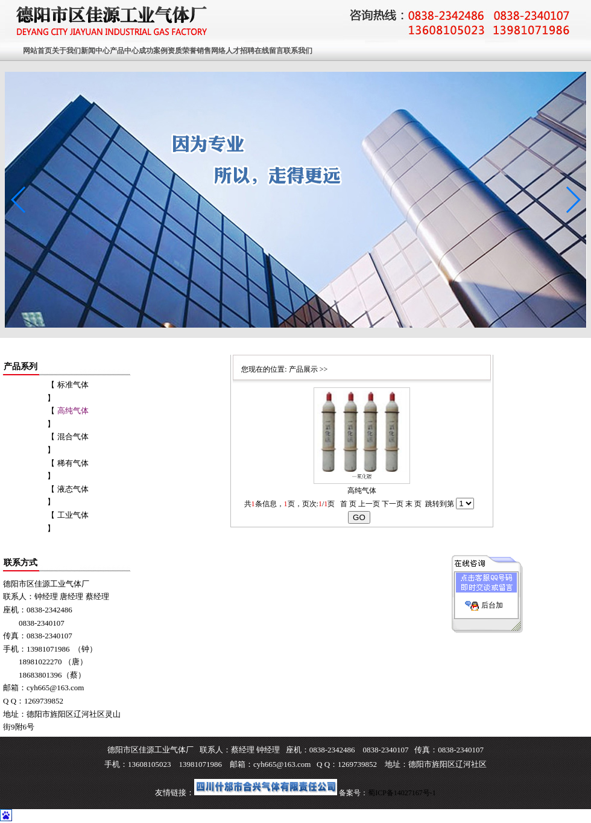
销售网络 (211, 50)
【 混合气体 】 (67, 443)
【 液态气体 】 (67, 496)
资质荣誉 (182, 50)
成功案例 (153, 50)
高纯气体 (361, 490)
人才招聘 (240, 50)
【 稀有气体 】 (67, 470)
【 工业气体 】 (67, 521)
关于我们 (66, 50)
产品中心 (124, 50)
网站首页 (37, 50)
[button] (572, 199)
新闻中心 (95, 50)
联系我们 (297, 50)
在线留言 (268, 50)
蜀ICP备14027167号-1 (402, 793)
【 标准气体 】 (67, 391)
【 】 (67, 417)
